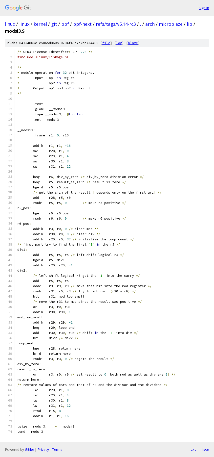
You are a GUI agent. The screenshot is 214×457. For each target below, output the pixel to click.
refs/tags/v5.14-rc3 (116, 24)
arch (150, 24)
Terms (57, 449)
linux (10, 24)
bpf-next (82, 24)
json (205, 449)
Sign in (204, 7)
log (119, 43)
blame (133, 43)
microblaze (171, 24)
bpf (65, 24)
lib (189, 24)
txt (193, 449)
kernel (40, 24)
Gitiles (30, 449)
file (106, 43)
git (54, 24)
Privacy (43, 449)
